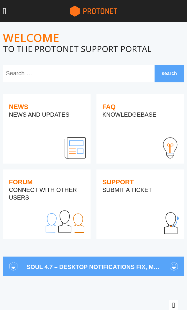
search (169, 73)
